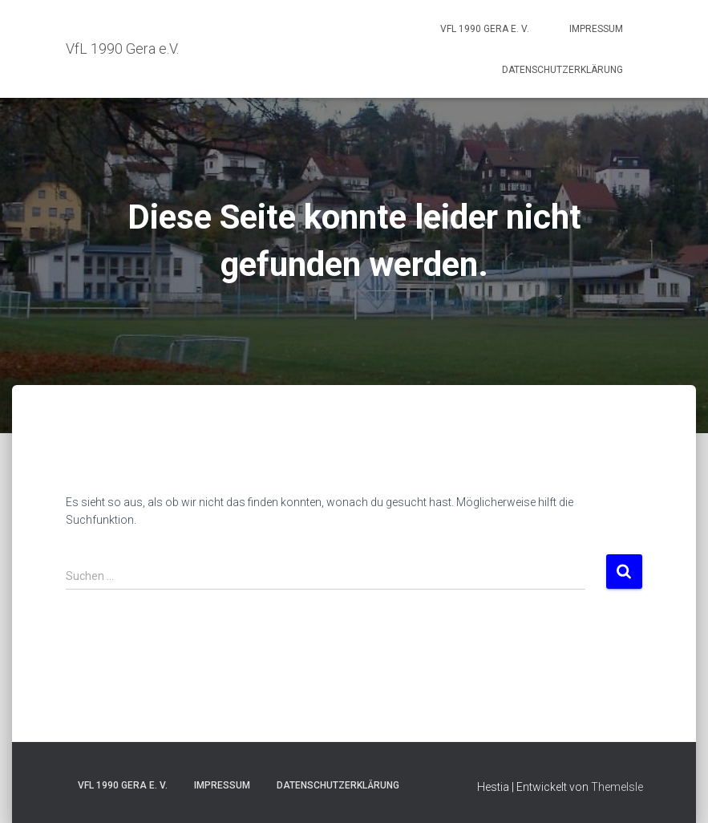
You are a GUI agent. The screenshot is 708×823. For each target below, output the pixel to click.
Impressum (596, 28)
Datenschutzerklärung (562, 69)
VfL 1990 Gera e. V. (484, 28)
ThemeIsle (617, 786)
